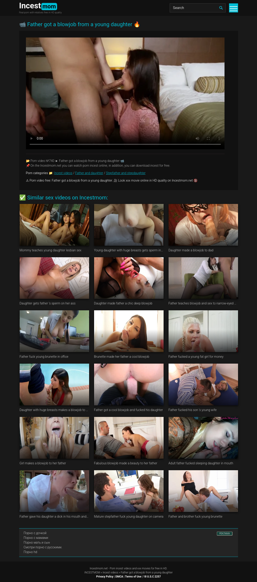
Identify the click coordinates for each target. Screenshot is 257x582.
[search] (221, 7)
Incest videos (63, 173)
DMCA (119, 576)
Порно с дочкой (35, 533)
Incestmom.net (99, 568)
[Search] (198, 7)
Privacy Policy (104, 576)
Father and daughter (89, 173)
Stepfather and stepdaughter (126, 173)
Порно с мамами (36, 538)
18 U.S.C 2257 (152, 576)
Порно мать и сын (37, 542)
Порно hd (30, 552)
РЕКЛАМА (224, 533)
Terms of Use (133, 576)
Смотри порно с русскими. (43, 547)
